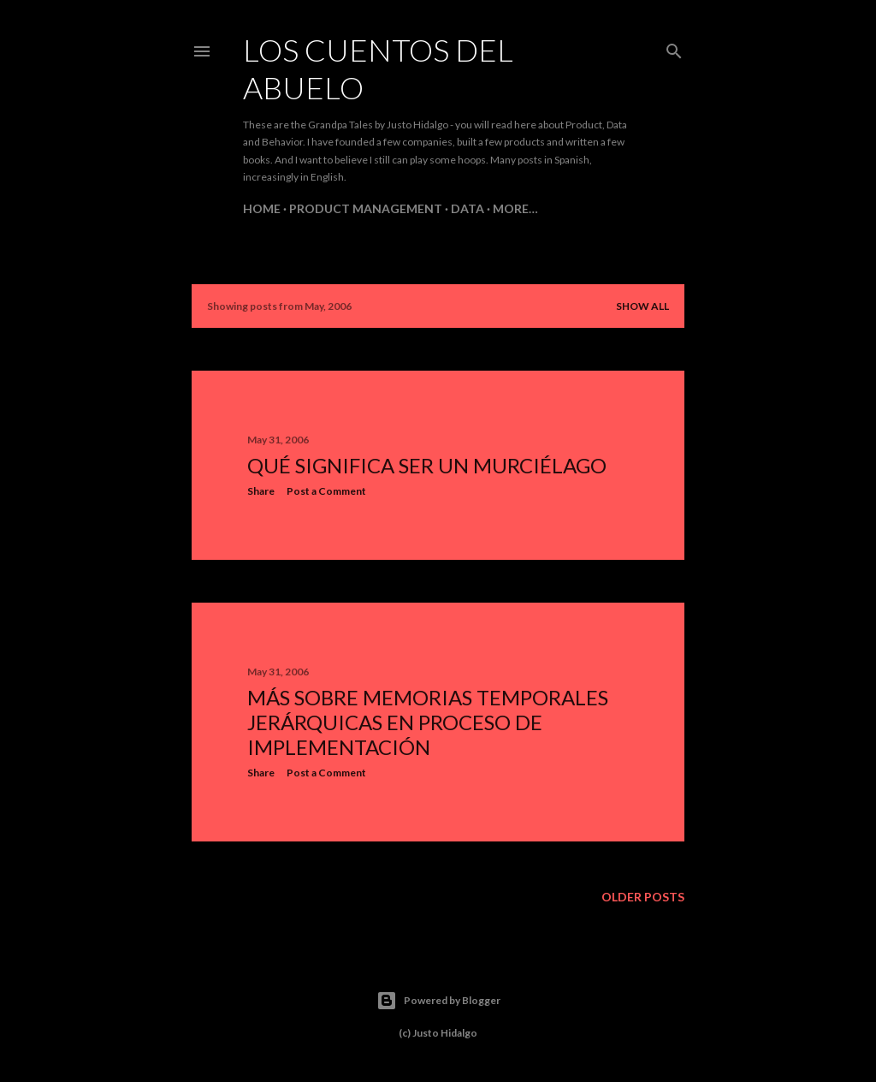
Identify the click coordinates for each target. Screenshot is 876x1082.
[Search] (674, 47)
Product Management (365, 208)
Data (467, 208)
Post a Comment (326, 491)
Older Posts (642, 896)
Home (262, 208)
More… (515, 208)
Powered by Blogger (438, 1000)
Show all (642, 306)
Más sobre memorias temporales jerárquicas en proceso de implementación (427, 722)
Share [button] (261, 491)
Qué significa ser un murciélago (427, 465)
